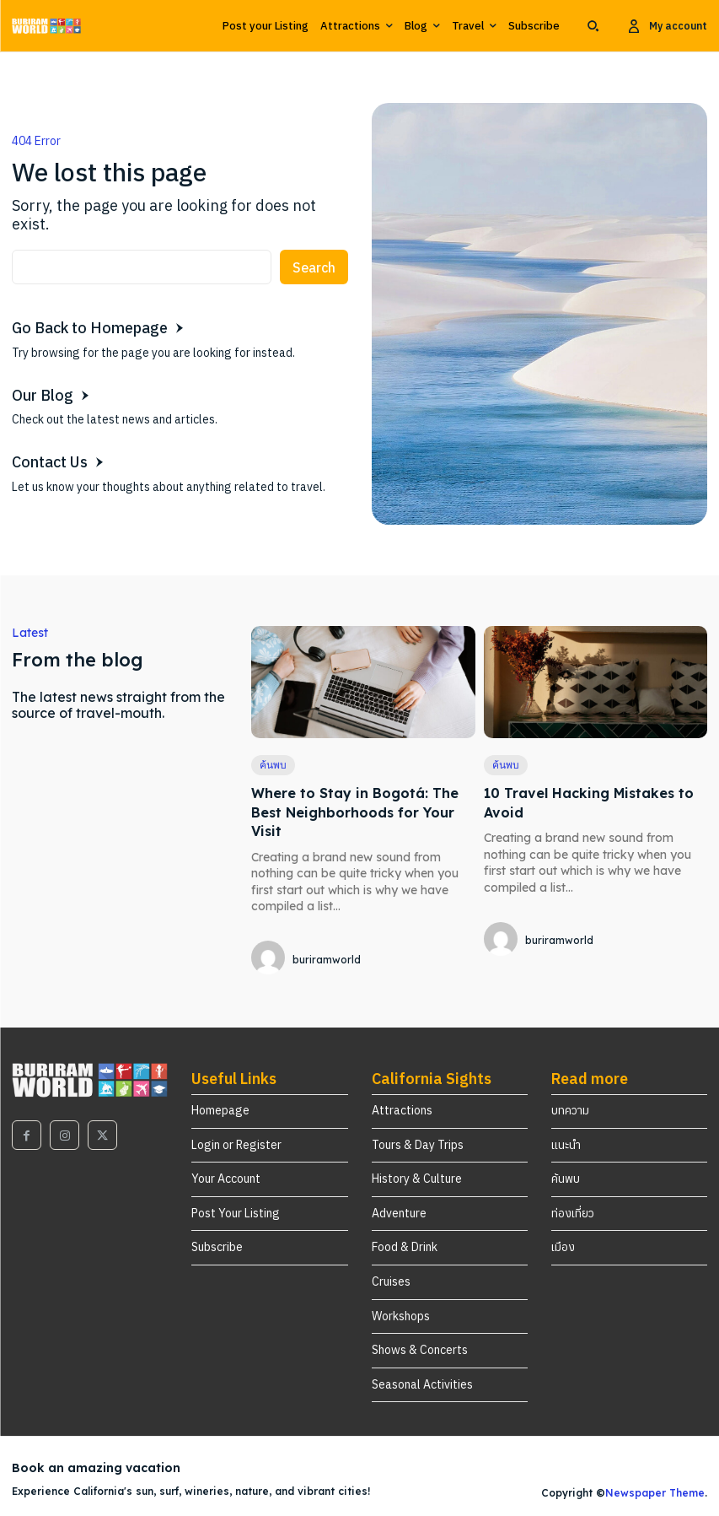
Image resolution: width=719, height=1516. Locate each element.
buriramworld (326, 959)
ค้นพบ (273, 764)
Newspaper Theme (655, 1492)
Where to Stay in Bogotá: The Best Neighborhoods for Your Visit (355, 812)
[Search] (314, 267)
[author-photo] (270, 959)
